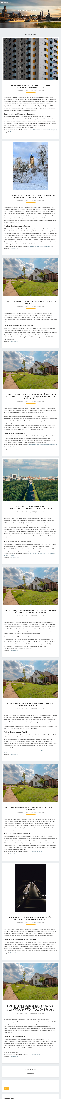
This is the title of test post (35, 851)
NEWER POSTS (30, 1069)
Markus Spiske (13, 953)
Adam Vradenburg (14, 557)
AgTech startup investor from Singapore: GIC (40, 246)
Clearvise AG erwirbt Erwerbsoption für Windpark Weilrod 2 (30, 705)
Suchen (6, 1083)
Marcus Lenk (13, 132)
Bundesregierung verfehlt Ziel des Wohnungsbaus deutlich (30, 86)
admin (21, 90)
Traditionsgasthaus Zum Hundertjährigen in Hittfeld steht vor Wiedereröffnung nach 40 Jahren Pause (30, 396)
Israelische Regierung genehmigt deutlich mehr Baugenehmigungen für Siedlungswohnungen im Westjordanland (30, 1008)
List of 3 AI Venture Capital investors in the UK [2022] (42, 129)
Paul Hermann (14, 248)
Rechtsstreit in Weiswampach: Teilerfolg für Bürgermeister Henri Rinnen (30, 612)
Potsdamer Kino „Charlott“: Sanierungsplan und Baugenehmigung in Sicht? (30, 196)
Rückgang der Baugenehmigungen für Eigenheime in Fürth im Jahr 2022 (30, 918)
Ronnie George (14, 341)
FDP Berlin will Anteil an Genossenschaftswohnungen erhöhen (30, 508)
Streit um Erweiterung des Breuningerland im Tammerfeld (31, 302)
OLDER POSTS (30, 1074)
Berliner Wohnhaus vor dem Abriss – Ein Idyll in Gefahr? (30, 808)
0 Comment (40, 90)
